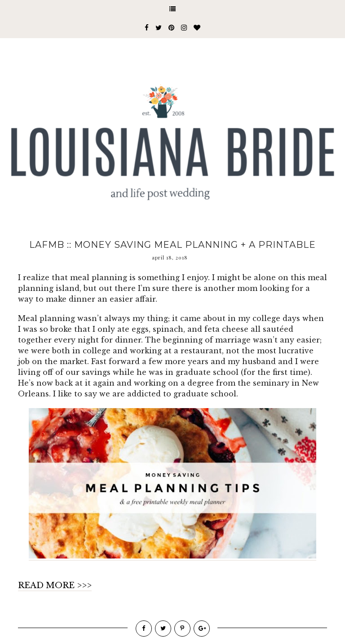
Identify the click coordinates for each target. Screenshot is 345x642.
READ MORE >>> (55, 585)
